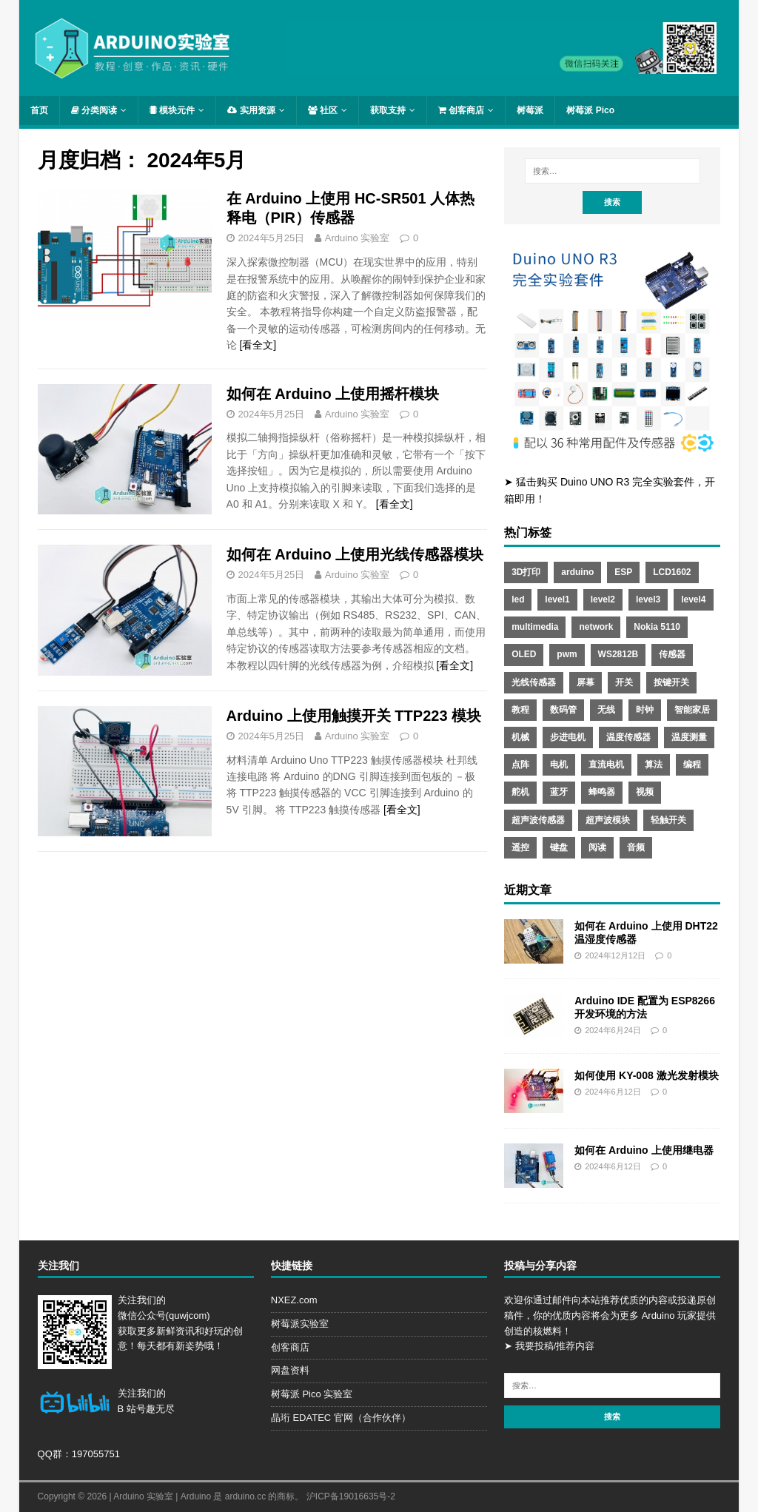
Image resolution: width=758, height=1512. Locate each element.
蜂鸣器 (601, 792)
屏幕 (585, 682)
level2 (603, 599)
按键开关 (671, 682)
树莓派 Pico (590, 110)
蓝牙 (559, 792)
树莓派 (530, 110)
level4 (693, 599)
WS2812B (618, 654)
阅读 (597, 847)
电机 (559, 764)
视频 (645, 792)
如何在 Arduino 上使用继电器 (643, 1150)
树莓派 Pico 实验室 (312, 1394)
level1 (557, 599)
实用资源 (251, 110)
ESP (623, 572)
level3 (648, 599)
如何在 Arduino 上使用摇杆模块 (333, 394)
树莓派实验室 (300, 1323)
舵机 (520, 792)
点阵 (520, 764)
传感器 (672, 654)
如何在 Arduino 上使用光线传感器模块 (355, 554)
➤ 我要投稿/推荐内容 (549, 1345)
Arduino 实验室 (357, 237)
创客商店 (461, 110)
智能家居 (692, 710)
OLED (524, 654)
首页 (39, 110)
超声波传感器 (538, 820)
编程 (692, 764)
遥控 (520, 847)
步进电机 (568, 737)
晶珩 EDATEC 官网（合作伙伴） (341, 1417)
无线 (606, 710)
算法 (654, 764)
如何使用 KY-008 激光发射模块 (646, 1075)
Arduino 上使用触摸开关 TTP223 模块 (354, 716)
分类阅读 (94, 110)
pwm (567, 654)
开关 (624, 682)
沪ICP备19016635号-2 (350, 1496)
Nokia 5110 (657, 627)
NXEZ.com (294, 1300)
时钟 (645, 710)
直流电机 (606, 764)
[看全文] (257, 345)
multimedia (535, 627)
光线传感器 (534, 682)
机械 (520, 737)
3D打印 (526, 572)
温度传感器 (628, 737)
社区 (323, 110)
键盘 (559, 847)
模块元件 (172, 110)
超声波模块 (608, 820)
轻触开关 (668, 820)
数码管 (563, 710)
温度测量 (689, 737)
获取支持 (388, 110)
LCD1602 (672, 572)
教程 (520, 710)
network (596, 627)
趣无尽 (160, 1408)
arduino (577, 572)
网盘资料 (290, 1370)
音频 (636, 847)
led (518, 599)
